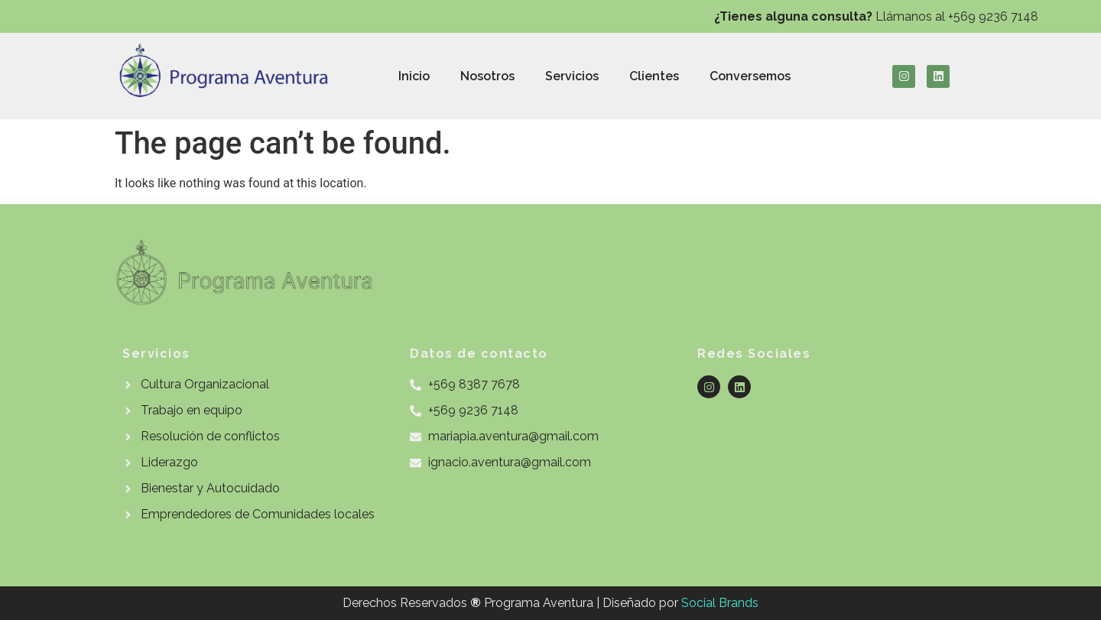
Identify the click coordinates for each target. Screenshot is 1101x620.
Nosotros (487, 76)
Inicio (414, 76)
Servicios (572, 76)
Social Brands (719, 603)
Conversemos (750, 76)
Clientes (654, 76)
